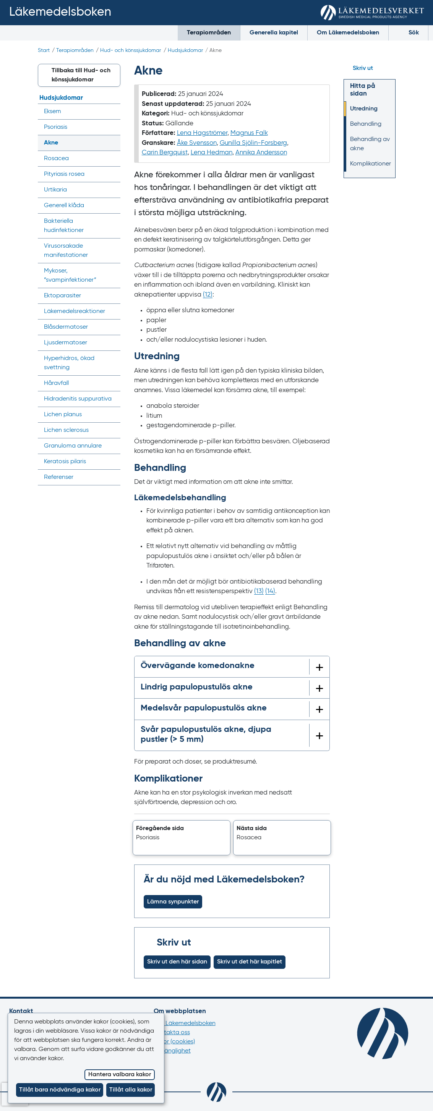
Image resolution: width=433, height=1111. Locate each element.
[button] (181, 837)
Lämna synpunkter (173, 902)
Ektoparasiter (62, 296)
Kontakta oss (172, 1033)
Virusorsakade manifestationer (66, 250)
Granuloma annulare (73, 446)
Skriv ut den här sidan (177, 962)
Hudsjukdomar (185, 50)
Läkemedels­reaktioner (74, 311)
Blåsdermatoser (66, 327)
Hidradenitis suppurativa (78, 399)
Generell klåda (64, 206)
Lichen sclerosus (66, 430)
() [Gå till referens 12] (207, 295)
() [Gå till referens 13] (259, 591)
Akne (51, 143)
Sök (408, 32)
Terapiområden (209, 33)
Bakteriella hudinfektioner (64, 226)
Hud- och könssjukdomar (130, 50)
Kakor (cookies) (174, 1042)
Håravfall (56, 383)
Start (44, 50)
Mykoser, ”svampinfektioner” (70, 275)
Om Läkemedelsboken (348, 33)
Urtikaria (55, 190)
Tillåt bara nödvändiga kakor (60, 1090)
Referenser (58, 477)
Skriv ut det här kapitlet (249, 962)
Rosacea (56, 159)
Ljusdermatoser (65, 343)
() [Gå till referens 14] (270, 591)
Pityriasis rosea (64, 174)
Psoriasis (55, 127)
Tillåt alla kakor (130, 1090)
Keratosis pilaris (65, 462)
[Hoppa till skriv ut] (370, 68)
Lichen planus (63, 415)
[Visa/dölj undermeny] (112, 111)
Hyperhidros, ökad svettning (69, 363)
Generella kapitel (274, 33)
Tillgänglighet (172, 1051)
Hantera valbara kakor (119, 1075)
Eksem (52, 112)
